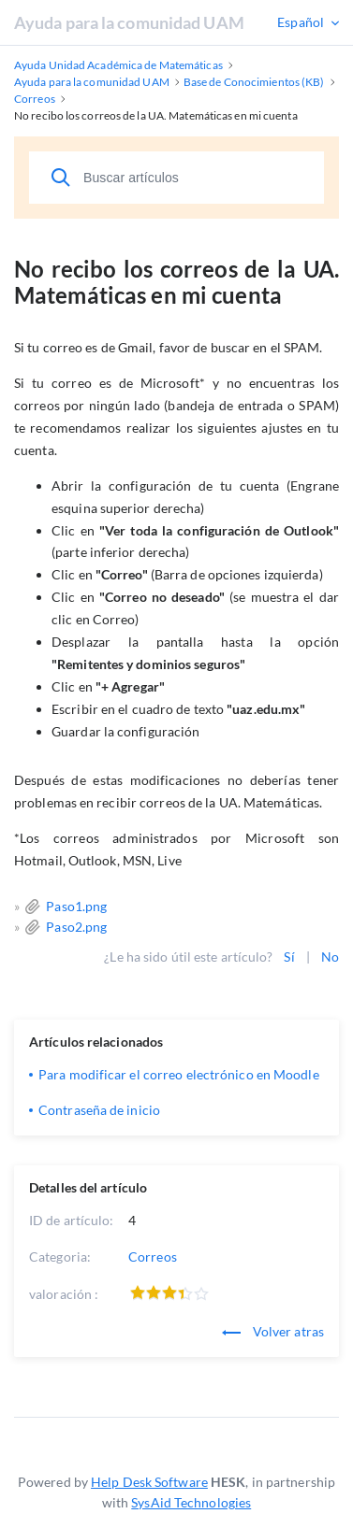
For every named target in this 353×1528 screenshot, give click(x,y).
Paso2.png (76, 927)
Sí (289, 956)
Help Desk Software (149, 1482)
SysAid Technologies (191, 1502)
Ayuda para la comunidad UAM (129, 22)
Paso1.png (76, 906)
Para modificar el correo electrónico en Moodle (178, 1074)
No (330, 956)
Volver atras (273, 1331)
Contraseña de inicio (99, 1110)
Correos (152, 1256)
